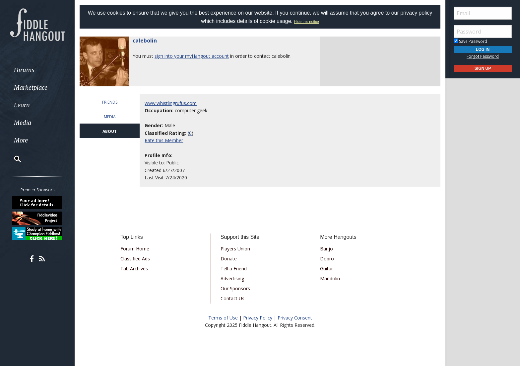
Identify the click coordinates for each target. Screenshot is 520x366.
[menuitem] (37, 70)
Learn (22, 105)
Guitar (326, 268)
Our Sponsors (235, 288)
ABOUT (109, 131)
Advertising (232, 278)
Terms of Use (223, 318)
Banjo (326, 248)
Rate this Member (164, 140)
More (21, 140)
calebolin (145, 40)
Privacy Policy (257, 318)
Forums (24, 70)
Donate (229, 258)
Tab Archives (134, 268)
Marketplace (30, 87)
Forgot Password (483, 56)
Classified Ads (135, 258)
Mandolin (330, 278)
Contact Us (232, 298)
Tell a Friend (234, 268)
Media (22, 123)
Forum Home (134, 248)
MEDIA (110, 117)
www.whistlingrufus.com (171, 103)
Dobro (327, 258)
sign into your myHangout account (192, 56)
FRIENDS (109, 102)
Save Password (470, 41)
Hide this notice (306, 22)
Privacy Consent (295, 318)
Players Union (235, 248)
